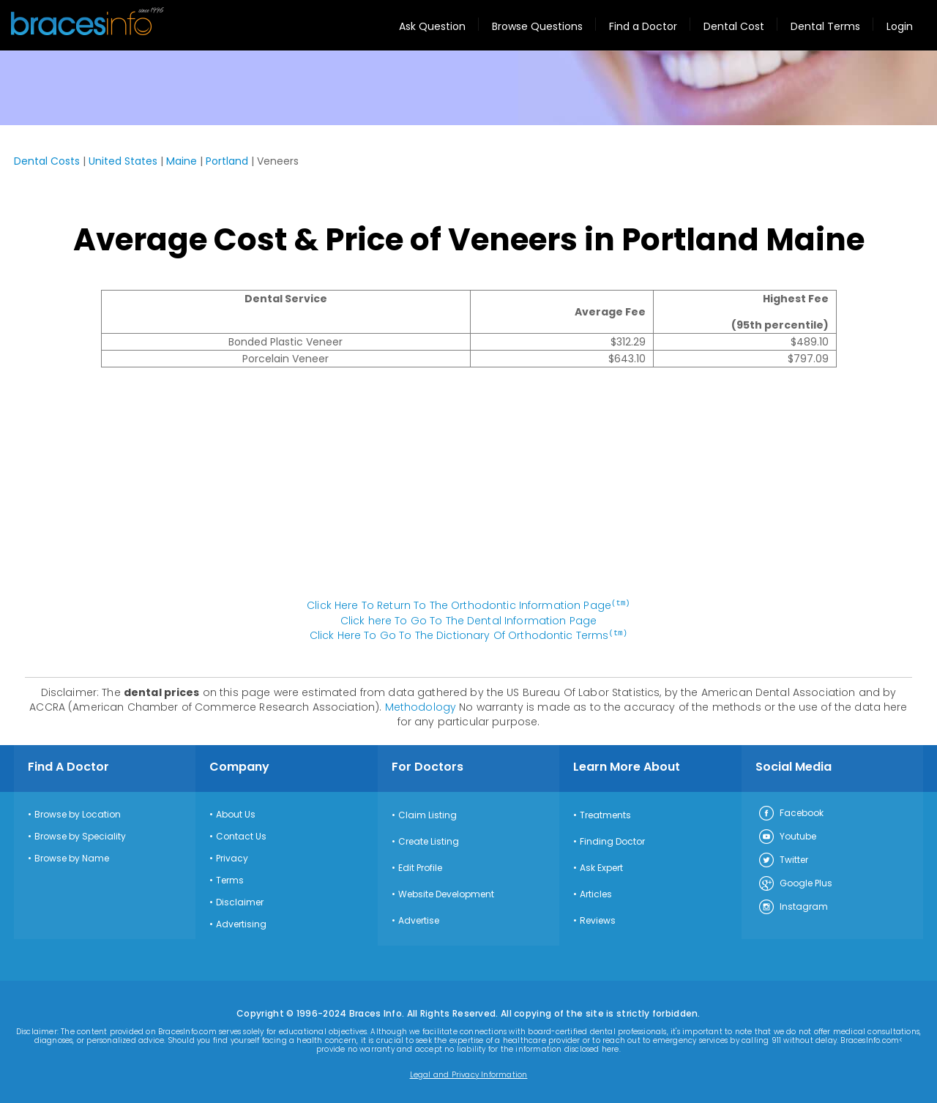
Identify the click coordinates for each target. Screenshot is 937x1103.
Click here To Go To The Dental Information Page (468, 620)
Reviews (598, 919)
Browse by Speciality (80, 835)
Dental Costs (47, 161)
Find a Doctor (643, 26)
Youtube (787, 836)
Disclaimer (240, 901)
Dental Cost (733, 26)
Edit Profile (420, 866)
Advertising (241, 923)
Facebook (791, 812)
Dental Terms (825, 26)
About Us (235, 813)
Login (899, 26)
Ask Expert (601, 866)
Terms (230, 879)
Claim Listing (427, 814)
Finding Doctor (612, 840)
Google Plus (795, 883)
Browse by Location (77, 813)
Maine (181, 161)
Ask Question (432, 26)
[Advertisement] (468, 490)
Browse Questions (537, 26)
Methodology (421, 705)
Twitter (783, 859)
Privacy (232, 857)
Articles (596, 893)
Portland (227, 161)
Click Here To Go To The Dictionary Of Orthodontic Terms (468, 634)
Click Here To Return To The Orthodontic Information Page (468, 605)
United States (123, 161)
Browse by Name (71, 857)
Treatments (605, 814)
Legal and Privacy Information (469, 1073)
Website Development (446, 893)
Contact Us (241, 835)
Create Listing (428, 840)
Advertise (418, 919)
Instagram (793, 906)
